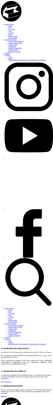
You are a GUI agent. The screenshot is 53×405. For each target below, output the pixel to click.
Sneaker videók (13, 50)
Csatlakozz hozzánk (14, 51)
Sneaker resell (12, 45)
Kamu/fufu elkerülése (14, 48)
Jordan (10, 58)
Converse (11, 33)
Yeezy (10, 57)
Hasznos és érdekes (10, 40)
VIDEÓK (7, 53)
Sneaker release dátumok (15, 41)
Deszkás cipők (12, 36)
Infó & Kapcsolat (6, 382)
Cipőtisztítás (12, 46)
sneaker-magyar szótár (15, 43)
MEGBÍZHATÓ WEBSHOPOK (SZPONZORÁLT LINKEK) (27, 60)
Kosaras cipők (12, 38)
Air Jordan (11, 29)
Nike (9, 28)
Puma (10, 34)
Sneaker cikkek (9, 24)
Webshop (7, 55)
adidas (10, 26)
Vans (9, 31)
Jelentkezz (4, 396)
